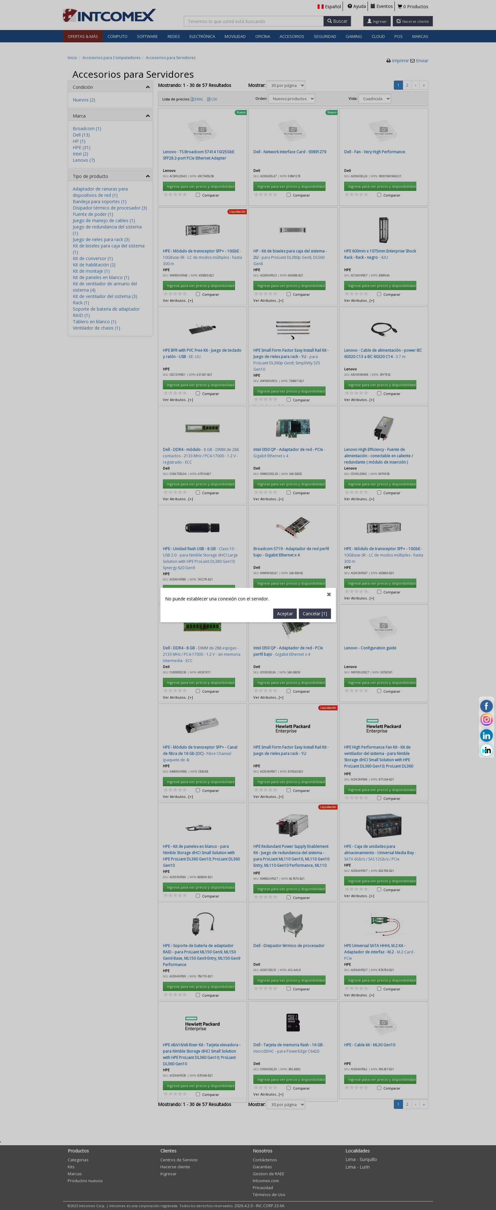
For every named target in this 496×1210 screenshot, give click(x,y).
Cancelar (315, 330)
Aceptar (285, 330)
